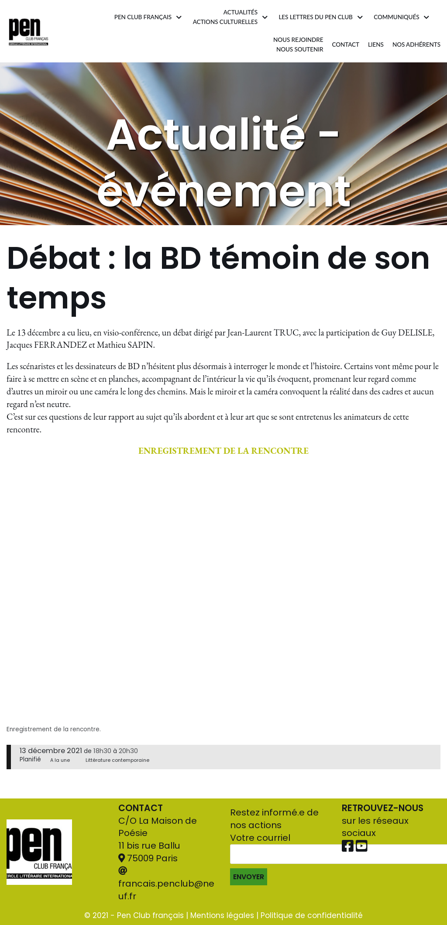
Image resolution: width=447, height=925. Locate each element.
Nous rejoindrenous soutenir (298, 45)
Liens (375, 44)
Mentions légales (222, 915)
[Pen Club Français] (29, 31)
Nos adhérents (416, 44)
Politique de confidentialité (312, 915)
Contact (345, 44)
